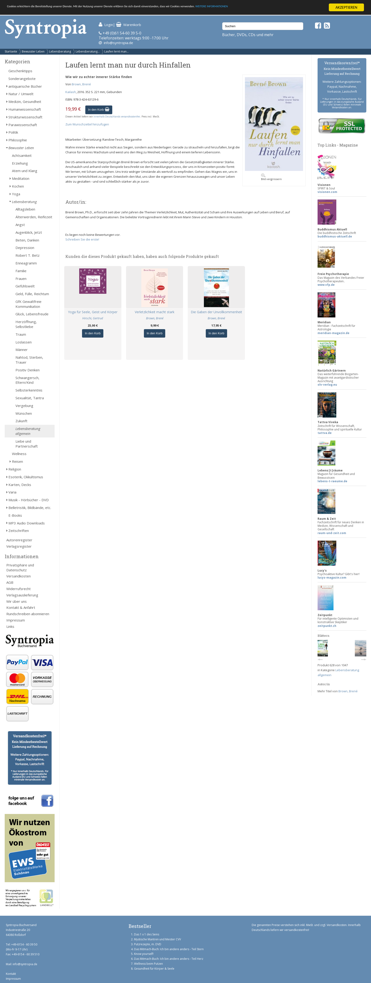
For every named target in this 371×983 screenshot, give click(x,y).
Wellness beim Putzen (148, 964)
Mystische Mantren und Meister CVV (157, 939)
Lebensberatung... (88, 51)
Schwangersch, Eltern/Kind (27, 380)
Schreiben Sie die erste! (82, 239)
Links (10, 626)
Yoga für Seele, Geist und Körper (92, 312)
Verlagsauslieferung (22, 595)
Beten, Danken (27, 240)
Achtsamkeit (22, 155)
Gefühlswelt (25, 286)
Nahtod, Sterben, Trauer (29, 360)
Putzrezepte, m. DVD (147, 944)
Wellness (19, 453)
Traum (20, 334)
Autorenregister (19, 540)
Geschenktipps (20, 70)
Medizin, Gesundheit (24, 101)
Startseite (11, 51)
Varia (12, 492)
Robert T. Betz (27, 255)
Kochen (18, 186)
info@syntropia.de (118, 42)
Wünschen (23, 413)
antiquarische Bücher (25, 86)
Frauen (20, 278)
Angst (20, 224)
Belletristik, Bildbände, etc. (29, 507)
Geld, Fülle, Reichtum (32, 293)
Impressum (15, 620)
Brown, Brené (81, 84)
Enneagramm (26, 263)
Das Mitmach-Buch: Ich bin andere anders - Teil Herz (168, 959)
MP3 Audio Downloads (26, 523)
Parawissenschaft (22, 124)
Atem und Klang (24, 170)
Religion (14, 469)
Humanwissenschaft (24, 109)
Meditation (20, 178)
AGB (9, 582)
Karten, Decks (19, 484)
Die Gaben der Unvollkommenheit (216, 312)
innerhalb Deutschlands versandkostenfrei (117, 116)
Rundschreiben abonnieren (27, 613)
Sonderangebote (22, 78)
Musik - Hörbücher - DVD (28, 499)
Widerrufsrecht (18, 588)
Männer (21, 349)
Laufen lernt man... (116, 51)
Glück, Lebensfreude (32, 314)
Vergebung (24, 405)
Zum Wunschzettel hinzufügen (87, 124)
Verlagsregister (19, 546)
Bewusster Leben (33, 51)
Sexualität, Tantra (29, 397)
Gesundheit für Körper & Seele (154, 969)
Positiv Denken (27, 370)
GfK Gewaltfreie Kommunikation (28, 304)
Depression (24, 247)
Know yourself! (144, 954)
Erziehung (20, 163)
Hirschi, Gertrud (92, 318)
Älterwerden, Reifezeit (33, 217)
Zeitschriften (18, 530)
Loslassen (23, 342)
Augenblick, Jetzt (28, 232)
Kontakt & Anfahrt (20, 607)
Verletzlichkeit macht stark (154, 312)
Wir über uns (16, 601)
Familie (20, 270)
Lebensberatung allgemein (27, 431)
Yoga (16, 194)
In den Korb (98, 109)
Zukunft (21, 420)
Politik (13, 132)
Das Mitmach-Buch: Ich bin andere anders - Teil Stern (169, 949)
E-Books (15, 515)
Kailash (70, 92)
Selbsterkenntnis (28, 390)
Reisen (17, 461)
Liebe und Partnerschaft (26, 443)
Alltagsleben (25, 209)
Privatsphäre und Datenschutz (20, 567)
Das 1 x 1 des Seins (146, 934)
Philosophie (17, 140)
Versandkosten (18, 576)
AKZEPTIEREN (346, 7)
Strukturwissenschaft (25, 117)
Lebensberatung (60, 51)
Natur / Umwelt (21, 93)
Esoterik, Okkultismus (25, 477)
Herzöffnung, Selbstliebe (26, 324)
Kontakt (11, 974)
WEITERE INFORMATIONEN (281, 7)
